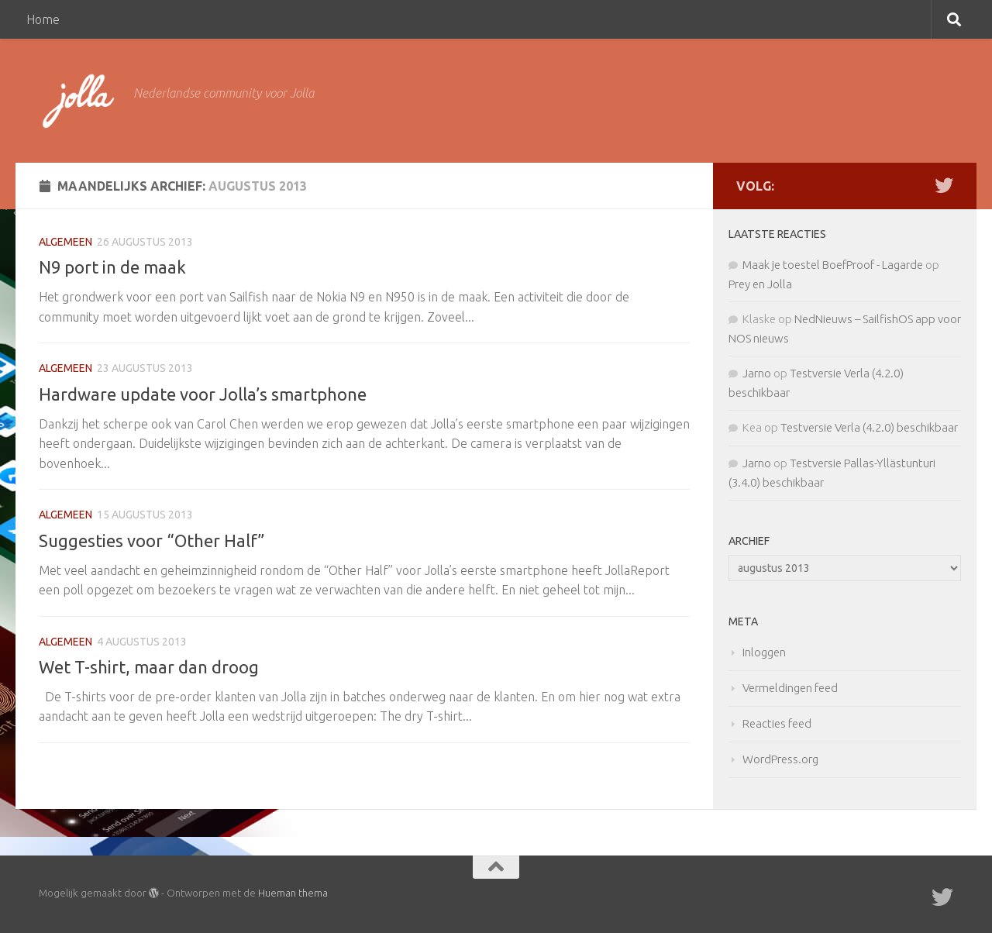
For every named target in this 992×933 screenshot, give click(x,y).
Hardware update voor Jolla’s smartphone (203, 394)
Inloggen (764, 652)
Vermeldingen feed (790, 687)
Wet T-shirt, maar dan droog (149, 667)
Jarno (756, 373)
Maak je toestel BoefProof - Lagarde (832, 264)
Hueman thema (293, 892)
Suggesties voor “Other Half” (152, 540)
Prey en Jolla (760, 284)
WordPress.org (780, 759)
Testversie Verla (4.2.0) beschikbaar (869, 427)
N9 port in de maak (112, 267)
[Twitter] (944, 185)
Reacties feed (776, 723)
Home (43, 19)
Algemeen (65, 242)
